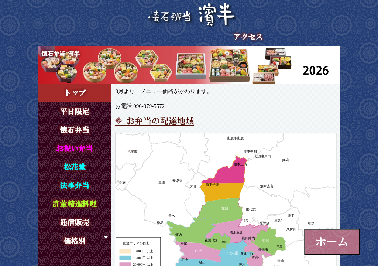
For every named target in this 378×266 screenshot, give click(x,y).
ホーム (331, 241)
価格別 (74, 241)
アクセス (248, 37)
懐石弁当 (74, 130)
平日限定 (74, 111)
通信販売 (74, 222)
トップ (74, 93)
